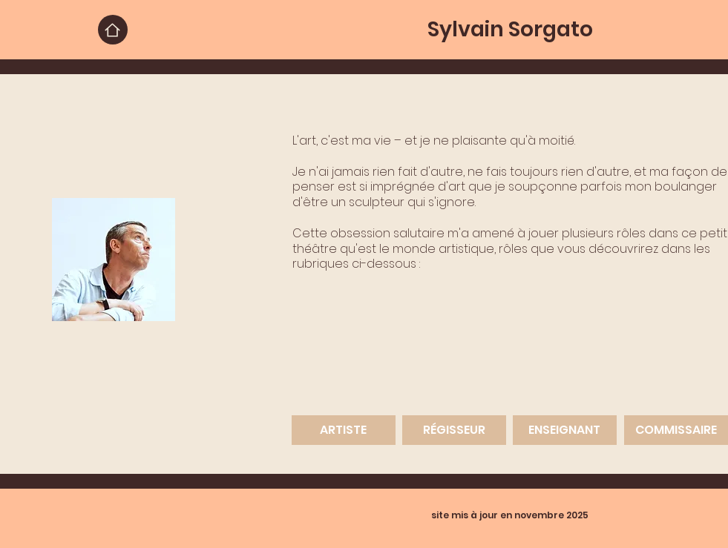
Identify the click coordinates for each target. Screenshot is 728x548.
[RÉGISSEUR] (454, 430)
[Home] (113, 29)
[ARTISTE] (344, 430)
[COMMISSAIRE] (676, 430)
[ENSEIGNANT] (565, 430)
